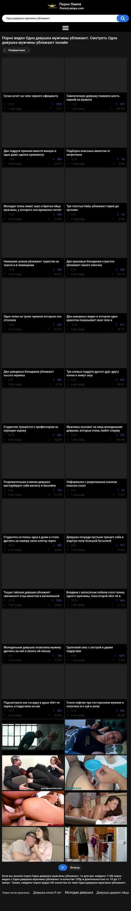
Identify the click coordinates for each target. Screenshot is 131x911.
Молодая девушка (79, 892)
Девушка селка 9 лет (47, 892)
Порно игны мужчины (16, 892)
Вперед (75, 867)
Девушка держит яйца (113, 892)
